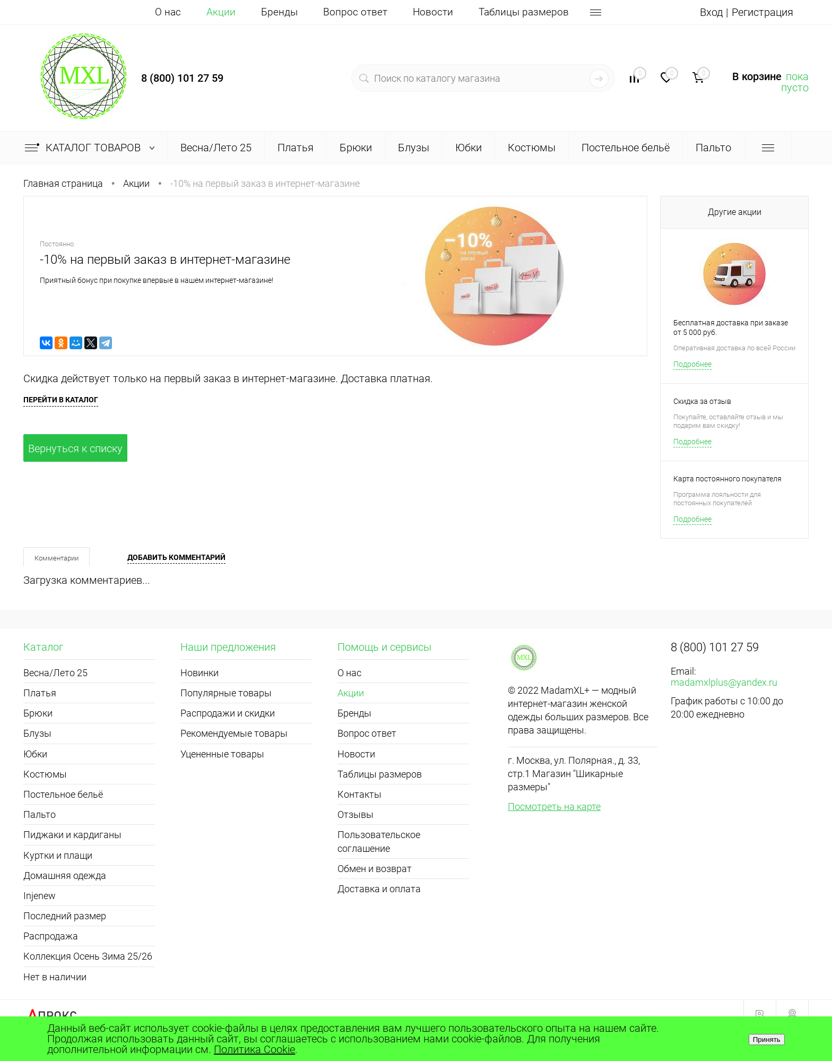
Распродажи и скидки (227, 713)
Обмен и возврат (374, 868)
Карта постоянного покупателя (727, 479)
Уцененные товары (222, 754)
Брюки (38, 713)
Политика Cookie (254, 1049)
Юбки (35, 754)
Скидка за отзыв (702, 401)
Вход (711, 12)
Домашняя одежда (64, 875)
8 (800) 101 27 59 (182, 78)
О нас (168, 12)
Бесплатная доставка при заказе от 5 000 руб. (730, 327)
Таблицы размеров (524, 12)
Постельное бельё (63, 794)
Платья (39, 692)
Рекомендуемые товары (234, 733)
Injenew (39, 895)
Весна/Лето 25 (55, 672)
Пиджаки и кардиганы (72, 834)
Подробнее (692, 364)
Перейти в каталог (60, 399)
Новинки (199, 672)
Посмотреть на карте (554, 806)
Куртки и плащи (57, 855)
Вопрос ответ (355, 12)
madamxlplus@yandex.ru (724, 682)
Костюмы (45, 774)
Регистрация (762, 12)
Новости (433, 12)
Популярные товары (226, 692)
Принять (767, 1039)
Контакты (359, 794)
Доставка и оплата (379, 888)
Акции (221, 12)
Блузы (37, 733)
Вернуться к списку (75, 448)
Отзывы (355, 814)
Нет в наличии (54, 976)
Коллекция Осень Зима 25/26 (87, 956)
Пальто (39, 814)
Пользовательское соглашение (378, 841)
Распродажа (50, 936)
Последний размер (64, 915)
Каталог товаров (92, 147)
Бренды (279, 12)
